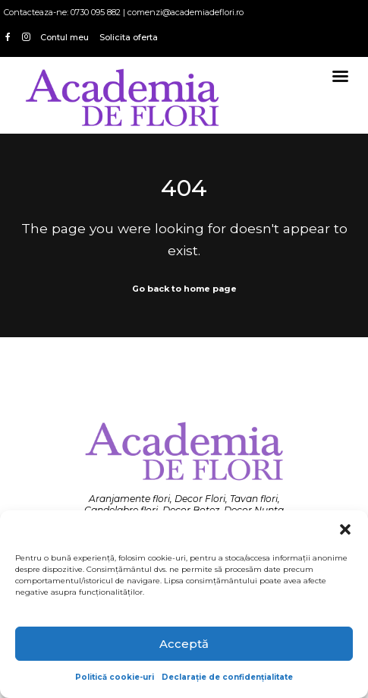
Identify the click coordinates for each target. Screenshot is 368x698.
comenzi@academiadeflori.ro (185, 12)
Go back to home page (184, 288)
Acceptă (184, 643)
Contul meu (64, 37)
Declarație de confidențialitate (227, 677)
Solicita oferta (128, 37)
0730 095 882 (96, 12)
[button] (345, 529)
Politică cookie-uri (114, 677)
